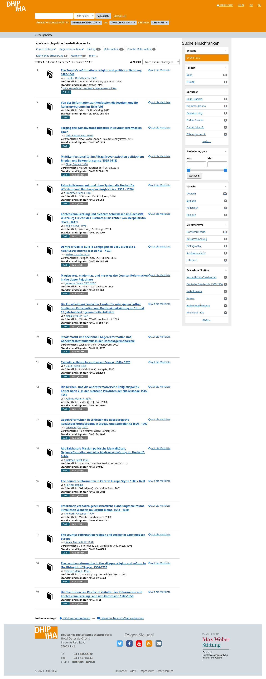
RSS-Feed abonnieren (74, 618)
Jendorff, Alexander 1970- (80, 513)
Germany (76, 55)
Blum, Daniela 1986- (77, 164)
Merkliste (225, 5)
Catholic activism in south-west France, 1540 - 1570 (95, 362)
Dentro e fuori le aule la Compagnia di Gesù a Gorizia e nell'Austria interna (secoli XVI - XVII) (98, 249)
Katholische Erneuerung (50, 55)
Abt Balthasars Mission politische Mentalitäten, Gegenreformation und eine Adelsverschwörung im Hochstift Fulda (103, 452)
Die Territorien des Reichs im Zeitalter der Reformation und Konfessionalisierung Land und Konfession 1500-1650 (101, 594)
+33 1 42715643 (82, 658)
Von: (189, 158)
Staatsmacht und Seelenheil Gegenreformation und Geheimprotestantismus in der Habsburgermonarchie (98, 339)
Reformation (111, 49)
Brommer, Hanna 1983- (79, 192)
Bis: (209, 158)
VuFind (11, 5)
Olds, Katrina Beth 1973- (79, 135)
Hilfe (241, 5)
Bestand (191, 50)
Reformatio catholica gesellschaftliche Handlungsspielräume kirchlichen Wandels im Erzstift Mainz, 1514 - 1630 (103, 508)
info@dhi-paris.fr (83, 662)
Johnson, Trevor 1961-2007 (81, 283)
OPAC (133, 671)
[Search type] (84, 16)
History (92, 49)
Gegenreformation (72, 49)
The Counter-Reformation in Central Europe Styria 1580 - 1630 (103, 481)
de (251, 5)
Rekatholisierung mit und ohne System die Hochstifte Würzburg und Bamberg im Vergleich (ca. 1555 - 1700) (97, 187)
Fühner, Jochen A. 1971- (79, 398)
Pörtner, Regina (74, 484)
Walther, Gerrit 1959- (77, 460)
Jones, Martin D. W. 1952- (80, 542)
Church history (46, 49)
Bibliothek (121, 671)
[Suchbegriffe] (54, 16)
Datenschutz (165, 671)
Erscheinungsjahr (197, 151)
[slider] (188, 170)
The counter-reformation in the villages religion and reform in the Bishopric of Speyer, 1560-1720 (103, 565)
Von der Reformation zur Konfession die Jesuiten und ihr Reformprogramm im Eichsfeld (99, 104)
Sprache (191, 186)
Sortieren (135, 61)
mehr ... (93, 55)
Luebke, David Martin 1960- (81, 78)
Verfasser (192, 91)
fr (259, 5)
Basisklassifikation (198, 270)
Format (191, 67)
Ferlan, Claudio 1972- (77, 254)
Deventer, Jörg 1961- (77, 427)
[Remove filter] (100, 22)
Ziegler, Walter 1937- (77, 315)
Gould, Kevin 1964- (76, 365)
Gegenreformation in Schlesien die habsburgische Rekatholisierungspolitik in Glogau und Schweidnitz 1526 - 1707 (104, 422)
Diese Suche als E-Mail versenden (120, 618)
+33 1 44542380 (82, 654)
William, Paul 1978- (76, 225)
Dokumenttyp (195, 224)
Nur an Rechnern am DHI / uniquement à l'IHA (89, 88)
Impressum (146, 671)
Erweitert (120, 15)
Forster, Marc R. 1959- (78, 571)
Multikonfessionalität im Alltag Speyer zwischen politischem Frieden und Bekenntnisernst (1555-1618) (102, 158)
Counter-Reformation (139, 49)
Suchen (103, 15)
